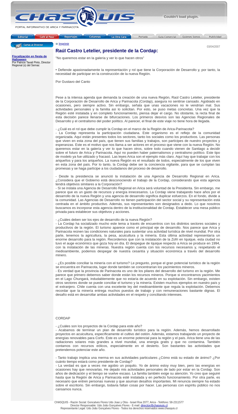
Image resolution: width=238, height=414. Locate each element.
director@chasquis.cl (154, 405)
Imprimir (64, 43)
